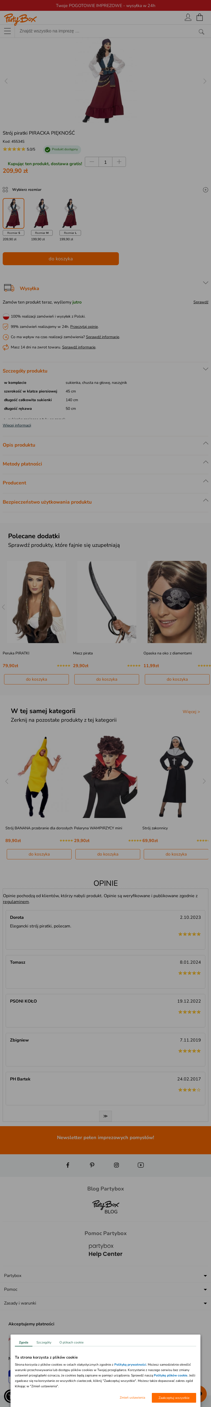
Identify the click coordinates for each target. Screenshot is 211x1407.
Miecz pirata (83, 653)
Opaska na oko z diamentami (167, 653)
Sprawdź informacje (102, 337)
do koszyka (61, 258)
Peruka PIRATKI (16, 653)
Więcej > (191, 712)
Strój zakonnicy (155, 828)
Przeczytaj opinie (84, 326)
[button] (10, 1396)
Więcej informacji (17, 425)
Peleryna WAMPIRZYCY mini (98, 828)
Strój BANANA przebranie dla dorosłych (39, 828)
